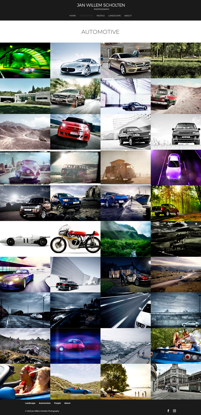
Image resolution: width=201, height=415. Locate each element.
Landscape (114, 16)
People (101, 16)
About (128, 16)
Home (73, 16)
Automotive (86, 16)
